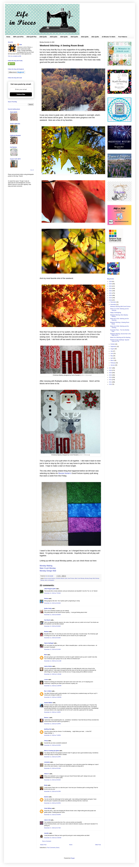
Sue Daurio (47, 620)
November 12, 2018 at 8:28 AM (52, 626)
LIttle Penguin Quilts (50, 588)
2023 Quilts (74, 37)
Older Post (98, 844)
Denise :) (46, 717)
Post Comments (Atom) (53, 847)
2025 (110, 283)
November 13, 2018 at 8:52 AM (52, 768)
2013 (110, 377)
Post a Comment (46, 841)
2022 (110, 290)
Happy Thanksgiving (115, 312)
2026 (110, 281)
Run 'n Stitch (48, 691)
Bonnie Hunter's (64, 473)
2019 (110, 297)
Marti (45, 654)
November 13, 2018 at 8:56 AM (52, 780)
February (113, 363)
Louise (46, 679)
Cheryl (46, 740)
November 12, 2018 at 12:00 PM (52, 685)
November (113, 304)
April (112, 358)
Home (8, 37)
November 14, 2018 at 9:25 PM (52, 803)
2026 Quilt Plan (31, 37)
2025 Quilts (53, 37)
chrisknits (47, 762)
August (113, 348)
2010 (110, 384)
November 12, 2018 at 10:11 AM (52, 661)
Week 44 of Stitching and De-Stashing (120, 337)
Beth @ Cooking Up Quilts (51, 750)
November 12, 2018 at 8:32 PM (52, 745)
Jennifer (46, 833)
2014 (110, 375)
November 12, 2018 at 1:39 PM (52, 712)
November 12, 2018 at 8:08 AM (52, 614)
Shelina (46, 598)
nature (46, 580)
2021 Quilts (95, 37)
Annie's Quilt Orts (15, 123)
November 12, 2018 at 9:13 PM (52, 757)
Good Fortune (71, 578)
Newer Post (43, 844)
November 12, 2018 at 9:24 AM (52, 649)
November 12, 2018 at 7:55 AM (52, 593)
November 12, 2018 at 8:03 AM (52, 603)
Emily (45, 785)
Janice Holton (48, 666)
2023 (110, 288)
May (112, 355)
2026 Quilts (43, 37)
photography (51, 580)
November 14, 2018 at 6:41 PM (52, 791)
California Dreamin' (15, 135)
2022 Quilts (84, 37)
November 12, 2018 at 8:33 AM (52, 637)
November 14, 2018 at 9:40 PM (52, 814)
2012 (110, 379)
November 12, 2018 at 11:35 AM (52, 674)
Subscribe (21, 94)
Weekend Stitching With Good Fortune (120, 306)
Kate (20, 44)
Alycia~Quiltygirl (49, 643)
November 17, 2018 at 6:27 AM (52, 828)
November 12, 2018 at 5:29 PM (52, 723)
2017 (110, 368)
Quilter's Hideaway (85, 375)
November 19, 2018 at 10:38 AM (52, 837)
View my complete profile (14, 56)
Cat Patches (13, 147)
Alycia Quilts (13, 112)
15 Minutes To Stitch (108, 37)
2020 (110, 295)
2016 (110, 370)
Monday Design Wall (48, 571)
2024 (110, 286)
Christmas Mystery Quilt (61, 578)
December (113, 302)
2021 (110, 293)
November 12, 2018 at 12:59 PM (52, 697)
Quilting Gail (47, 729)
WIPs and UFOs (18, 37)
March (112, 360)
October (113, 344)
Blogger (73, 858)
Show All (32, 170)
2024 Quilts (64, 37)
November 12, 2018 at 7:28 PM (52, 735)
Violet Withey (48, 808)
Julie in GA (47, 820)
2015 (110, 372)
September (114, 346)
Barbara (46, 631)
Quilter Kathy (48, 608)
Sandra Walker (48, 702)
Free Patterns (122, 37)
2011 (110, 382)
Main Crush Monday (48, 568)
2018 (110, 300)
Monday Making (46, 566)
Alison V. (46, 773)
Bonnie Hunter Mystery (49, 578)
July (112, 351)
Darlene (46, 797)
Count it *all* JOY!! (15, 159)
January (113, 365)
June (112, 353)
